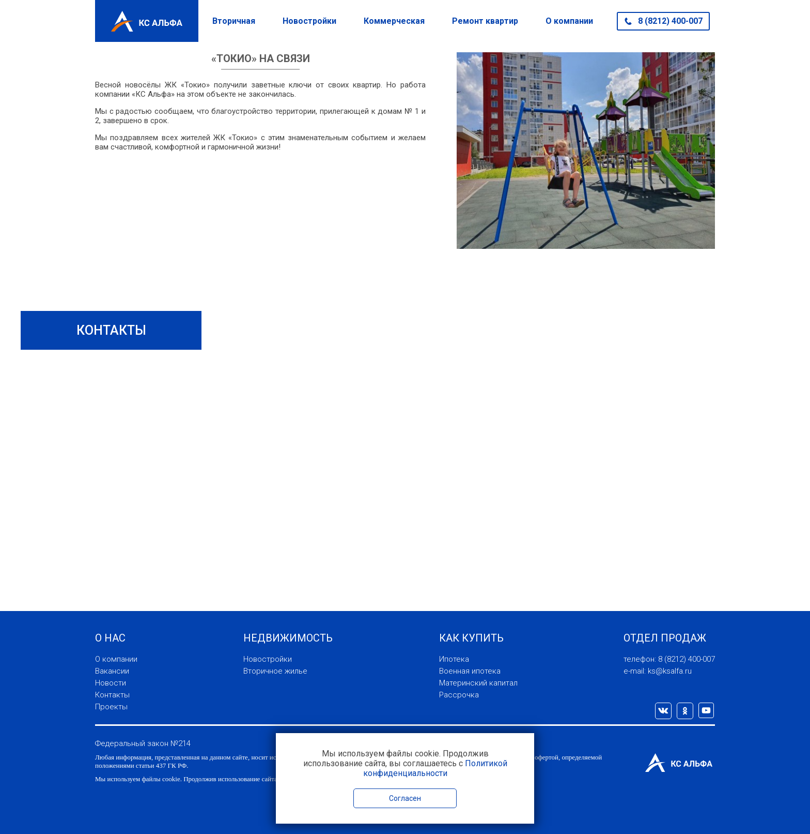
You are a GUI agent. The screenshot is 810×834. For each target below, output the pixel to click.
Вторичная (233, 21)
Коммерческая (394, 21)
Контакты (112, 694)
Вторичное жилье (275, 671)
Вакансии (112, 671)
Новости (110, 683)
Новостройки (309, 21)
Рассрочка (459, 694)
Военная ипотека (470, 671)
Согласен (405, 798)
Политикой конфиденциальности (435, 768)
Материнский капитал (478, 683)
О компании (569, 21)
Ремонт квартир (485, 21)
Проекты (111, 706)
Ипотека (454, 659)
